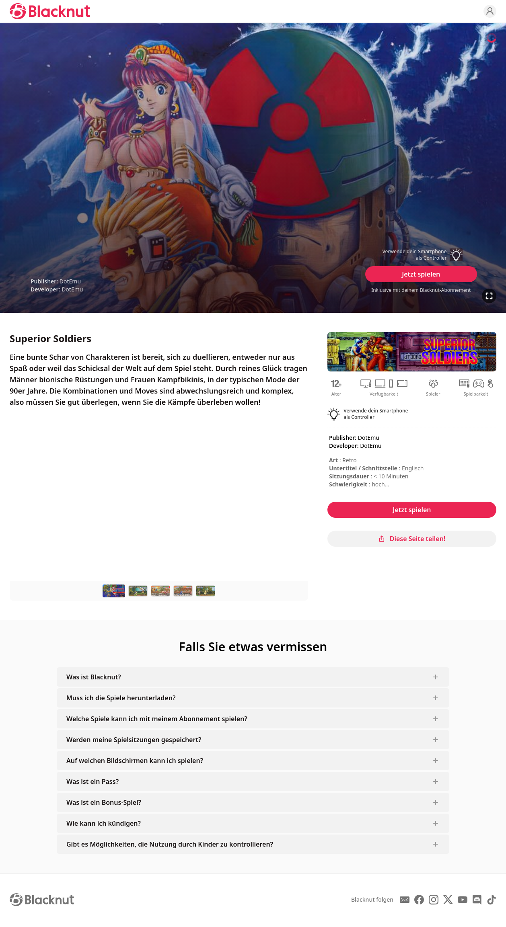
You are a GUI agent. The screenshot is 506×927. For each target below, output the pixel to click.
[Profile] (489, 11)
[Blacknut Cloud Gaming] (50, 11)
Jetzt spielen (421, 274)
